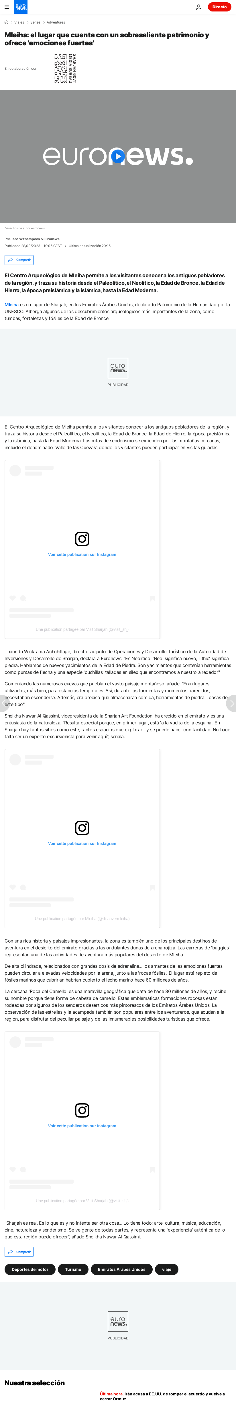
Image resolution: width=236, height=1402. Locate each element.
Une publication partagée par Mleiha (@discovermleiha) (82, 918)
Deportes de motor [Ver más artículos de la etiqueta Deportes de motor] (30, 1269)
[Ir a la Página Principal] (20, 7)
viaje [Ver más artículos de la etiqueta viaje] (166, 1269)
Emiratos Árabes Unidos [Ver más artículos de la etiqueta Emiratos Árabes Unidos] (121, 1269)
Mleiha (12, 304)
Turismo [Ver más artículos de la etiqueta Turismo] (73, 1269)
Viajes (19, 22)
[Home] (6, 22)
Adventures (56, 22)
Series (35, 22)
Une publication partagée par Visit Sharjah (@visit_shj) (82, 629)
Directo (220, 6)
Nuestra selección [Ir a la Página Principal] (35, 1383)
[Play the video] (118, 156)
